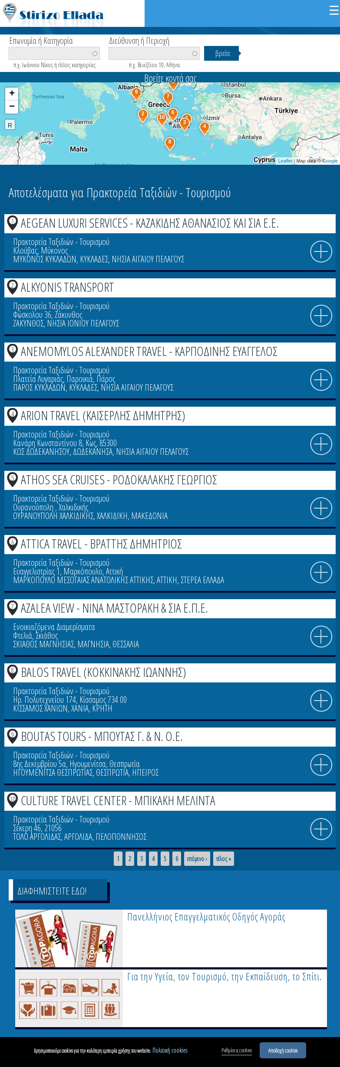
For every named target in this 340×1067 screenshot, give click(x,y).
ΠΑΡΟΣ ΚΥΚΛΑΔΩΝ (39, 387)
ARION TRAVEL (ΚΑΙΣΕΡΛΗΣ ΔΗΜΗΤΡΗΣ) (103, 415)
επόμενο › (197, 859)
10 (12, 798)
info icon (321, 252)
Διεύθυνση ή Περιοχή (139, 40)
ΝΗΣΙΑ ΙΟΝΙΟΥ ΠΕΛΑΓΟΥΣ (83, 323)
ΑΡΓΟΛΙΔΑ (78, 836)
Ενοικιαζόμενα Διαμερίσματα (54, 627)
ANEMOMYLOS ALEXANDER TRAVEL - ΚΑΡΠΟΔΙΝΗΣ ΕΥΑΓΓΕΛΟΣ (149, 351)
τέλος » (223, 859)
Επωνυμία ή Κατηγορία (41, 40)
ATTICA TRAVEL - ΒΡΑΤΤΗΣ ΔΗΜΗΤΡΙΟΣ (101, 543)
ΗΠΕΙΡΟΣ (145, 772)
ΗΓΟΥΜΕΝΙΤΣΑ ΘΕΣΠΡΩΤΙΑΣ (52, 772)
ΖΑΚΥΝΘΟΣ (28, 323)
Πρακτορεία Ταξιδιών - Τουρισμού (61, 242)
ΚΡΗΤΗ (102, 708)
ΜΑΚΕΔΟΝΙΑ (149, 516)
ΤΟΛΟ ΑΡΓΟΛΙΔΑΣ (37, 836)
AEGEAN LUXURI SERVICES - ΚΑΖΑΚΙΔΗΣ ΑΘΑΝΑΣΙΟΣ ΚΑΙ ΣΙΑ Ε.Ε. (150, 222)
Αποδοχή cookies (282, 1050)
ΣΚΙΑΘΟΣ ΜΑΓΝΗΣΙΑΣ (43, 644)
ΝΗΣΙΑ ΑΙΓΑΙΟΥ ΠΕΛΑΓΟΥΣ (148, 259)
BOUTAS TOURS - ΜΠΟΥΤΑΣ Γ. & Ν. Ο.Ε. (102, 736)
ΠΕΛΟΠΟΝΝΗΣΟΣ (121, 836)
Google (330, 160)
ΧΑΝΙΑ (80, 708)
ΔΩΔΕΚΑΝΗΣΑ (92, 451)
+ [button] (12, 94)
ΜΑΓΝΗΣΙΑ (93, 644)
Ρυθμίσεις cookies (236, 1050)
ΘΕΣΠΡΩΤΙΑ (112, 772)
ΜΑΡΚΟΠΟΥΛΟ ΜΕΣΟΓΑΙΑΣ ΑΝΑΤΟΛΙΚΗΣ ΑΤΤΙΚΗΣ (83, 580)
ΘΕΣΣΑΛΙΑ (125, 644)
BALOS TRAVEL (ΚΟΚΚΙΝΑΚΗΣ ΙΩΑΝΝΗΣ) (103, 671)
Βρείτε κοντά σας (170, 78)
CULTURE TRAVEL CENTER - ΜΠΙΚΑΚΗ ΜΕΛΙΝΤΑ (118, 800)
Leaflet (285, 160)
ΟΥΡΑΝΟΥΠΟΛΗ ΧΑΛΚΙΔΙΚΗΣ (53, 516)
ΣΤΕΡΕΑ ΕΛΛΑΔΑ (202, 580)
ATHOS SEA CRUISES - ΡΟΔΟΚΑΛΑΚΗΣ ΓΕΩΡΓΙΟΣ (119, 479)
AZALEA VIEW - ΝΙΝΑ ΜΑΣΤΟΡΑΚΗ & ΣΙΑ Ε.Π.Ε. (114, 607)
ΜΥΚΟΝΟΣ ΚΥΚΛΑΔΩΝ (44, 259)
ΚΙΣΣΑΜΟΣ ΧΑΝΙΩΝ (40, 708)
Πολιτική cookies (169, 1050)
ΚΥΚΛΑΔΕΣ (94, 259)
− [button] (12, 107)
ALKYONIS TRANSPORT (67, 286)
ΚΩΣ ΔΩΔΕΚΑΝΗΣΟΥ (41, 451)
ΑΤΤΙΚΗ (167, 580)
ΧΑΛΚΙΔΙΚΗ (112, 516)
